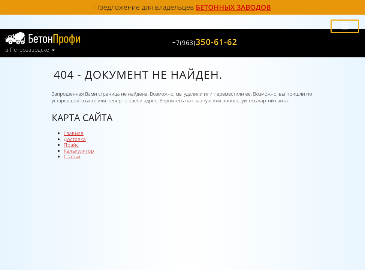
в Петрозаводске (27, 49)
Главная (74, 133)
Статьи (72, 156)
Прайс (71, 144)
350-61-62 (204, 42)
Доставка (75, 139)
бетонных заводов (233, 7)
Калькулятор (79, 150)
